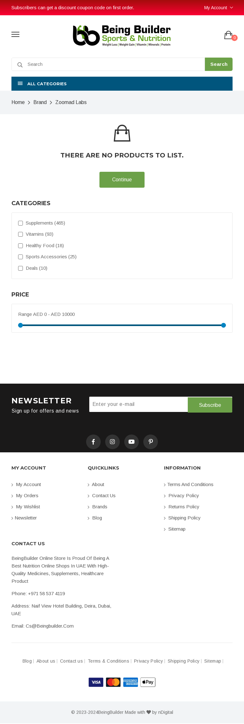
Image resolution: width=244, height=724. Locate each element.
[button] (122, 84)
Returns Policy (182, 507)
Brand (40, 102)
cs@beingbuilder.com (50, 626)
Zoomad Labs (71, 102)
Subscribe (210, 404)
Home (18, 102)
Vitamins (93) (35, 234)
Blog (95, 518)
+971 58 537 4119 (46, 594)
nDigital (165, 712)
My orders (24, 496)
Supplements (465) (41, 223)
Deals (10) (32, 268)
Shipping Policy (182, 518)
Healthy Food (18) (41, 245)
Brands (97, 507)
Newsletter (24, 518)
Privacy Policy (181, 496)
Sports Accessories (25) (47, 256)
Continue (122, 179)
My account (26, 485)
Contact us (102, 496)
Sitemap (175, 529)
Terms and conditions (189, 485)
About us (46, 662)
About (96, 485)
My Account (215, 7)
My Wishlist (25, 507)
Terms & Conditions (108, 662)
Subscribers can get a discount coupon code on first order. (72, 7)
